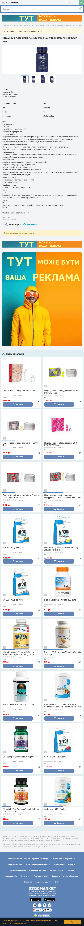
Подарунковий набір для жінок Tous (19, 390)
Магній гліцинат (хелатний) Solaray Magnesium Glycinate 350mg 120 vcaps (20, 654)
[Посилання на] (35, 905)
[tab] (13, 224)
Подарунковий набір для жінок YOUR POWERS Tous (61, 391)
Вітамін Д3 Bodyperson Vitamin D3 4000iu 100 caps (62, 654)
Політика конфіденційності (19, 859)
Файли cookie (59, 865)
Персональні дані (15, 865)
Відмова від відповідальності (38, 865)
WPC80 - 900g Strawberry (55, 758)
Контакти (28, 882)
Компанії (70, 870)
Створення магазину (37, 870)
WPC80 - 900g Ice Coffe (13, 601)
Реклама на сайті (41, 876)
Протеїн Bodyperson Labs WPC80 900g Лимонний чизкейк (61, 549)
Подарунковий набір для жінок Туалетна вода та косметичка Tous (21, 497)
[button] (27, 923)
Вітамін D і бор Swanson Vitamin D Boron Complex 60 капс (21, 812)
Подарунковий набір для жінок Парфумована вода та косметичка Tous (62, 497)
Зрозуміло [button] (72, 922)
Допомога (56, 876)
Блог (57, 882)
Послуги (71, 865)
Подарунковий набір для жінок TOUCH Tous (20, 444)
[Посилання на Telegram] (49, 905)
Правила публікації (40, 859)
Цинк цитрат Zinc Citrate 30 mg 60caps (20, 758)
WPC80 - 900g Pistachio (13, 548)
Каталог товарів (56, 870)
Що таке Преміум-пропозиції (63, 859)
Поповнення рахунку (17, 870)
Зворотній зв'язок (70, 876)
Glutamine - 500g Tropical (55, 811)
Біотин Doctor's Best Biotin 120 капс (60, 601)
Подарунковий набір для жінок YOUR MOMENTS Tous (61, 444)
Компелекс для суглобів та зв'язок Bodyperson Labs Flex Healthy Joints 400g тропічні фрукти (62, 707)
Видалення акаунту (43, 882)
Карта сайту (25, 876)
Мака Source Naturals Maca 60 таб (18, 706)
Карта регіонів (11, 876)
